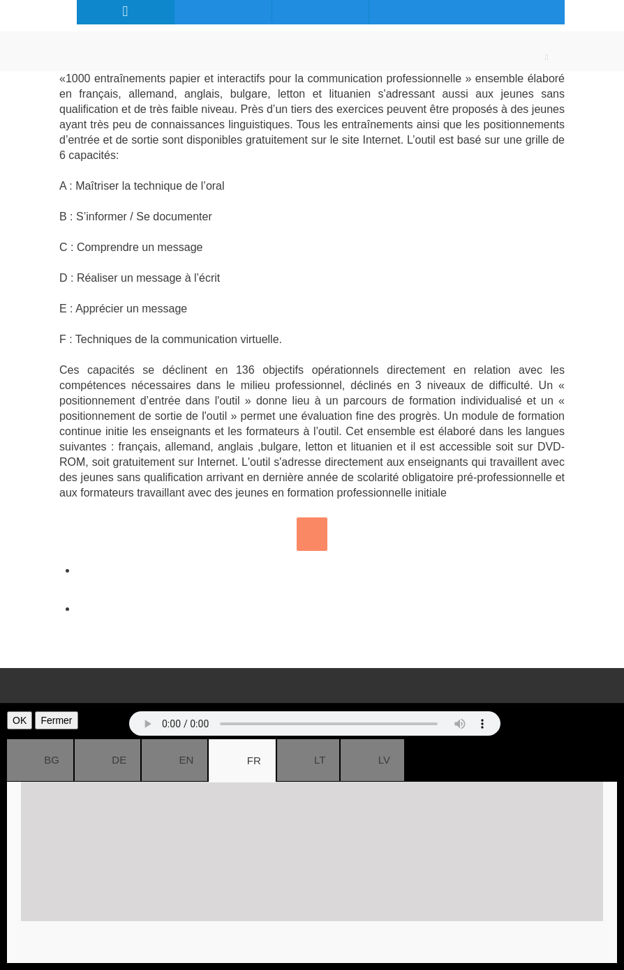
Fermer (56, 720)
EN (174, 760)
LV (372, 760)
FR (241, 761)
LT (308, 760)
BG (40, 760)
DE (107, 760)
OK (20, 720)
